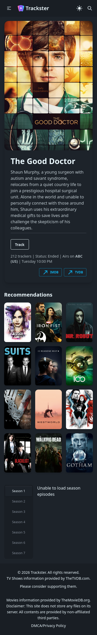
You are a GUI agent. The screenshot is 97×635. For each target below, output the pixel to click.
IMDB (50, 272)
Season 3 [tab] (18, 511)
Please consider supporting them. (48, 586)
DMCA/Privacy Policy (48, 625)
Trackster (33, 8)
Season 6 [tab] (18, 542)
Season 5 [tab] (18, 532)
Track (20, 244)
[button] (9, 8)
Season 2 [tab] (18, 501)
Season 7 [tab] (18, 553)
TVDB (75, 272)
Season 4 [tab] (18, 522)
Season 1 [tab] (18, 491)
